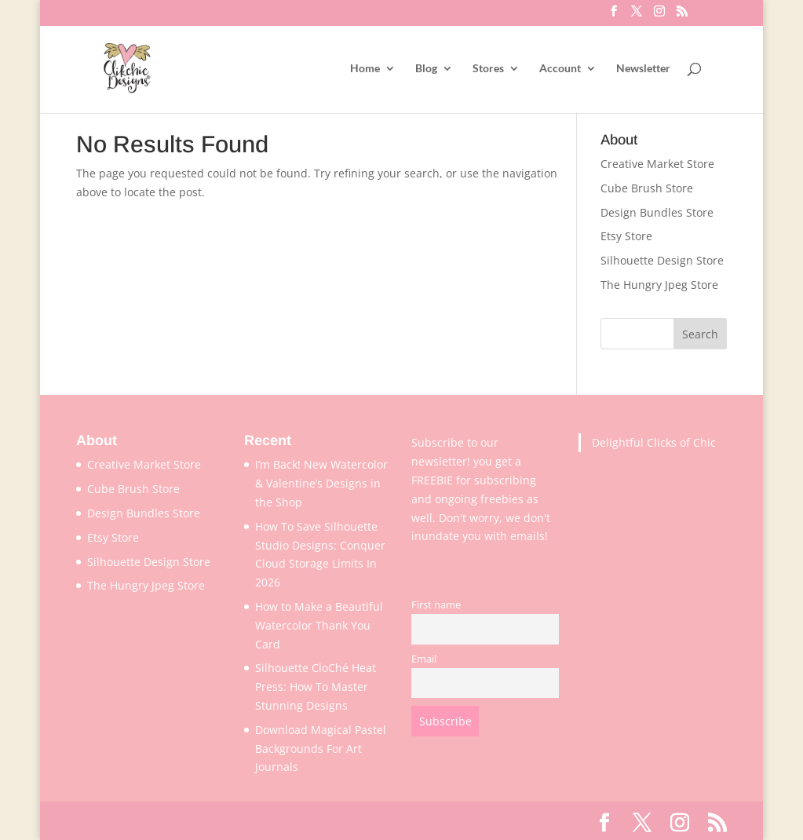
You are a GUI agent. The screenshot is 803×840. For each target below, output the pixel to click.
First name (436, 605)
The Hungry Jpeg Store (659, 284)
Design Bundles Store (657, 212)
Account (560, 69)
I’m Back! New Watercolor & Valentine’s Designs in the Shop (321, 483)
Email (423, 659)
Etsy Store (626, 235)
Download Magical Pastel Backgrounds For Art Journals (320, 748)
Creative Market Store (657, 163)
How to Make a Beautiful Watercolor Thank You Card (319, 625)
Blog (426, 69)
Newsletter (643, 69)
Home (365, 69)
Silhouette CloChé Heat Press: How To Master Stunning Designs (315, 686)
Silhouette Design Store (662, 260)
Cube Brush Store (646, 188)
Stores (488, 69)
